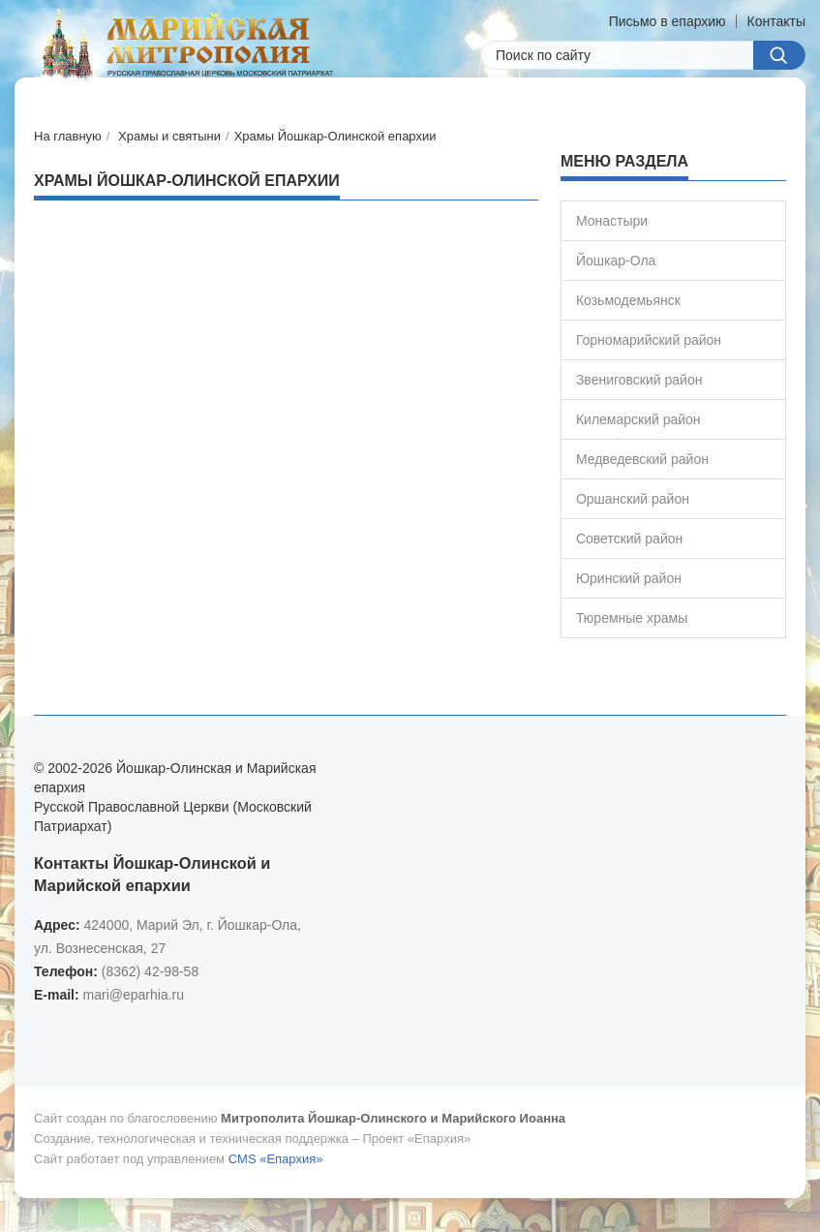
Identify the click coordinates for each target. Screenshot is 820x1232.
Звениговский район (639, 379)
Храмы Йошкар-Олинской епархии (335, 136)
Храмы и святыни (169, 136)
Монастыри (612, 221)
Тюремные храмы (631, 618)
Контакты (776, 21)
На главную (68, 136)
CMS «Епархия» (275, 1159)
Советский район (629, 538)
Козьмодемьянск (628, 300)
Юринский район (629, 578)
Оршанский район (632, 499)
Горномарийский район (648, 340)
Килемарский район (638, 419)
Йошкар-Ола (615, 260)
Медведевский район (642, 459)
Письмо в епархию (667, 21)
